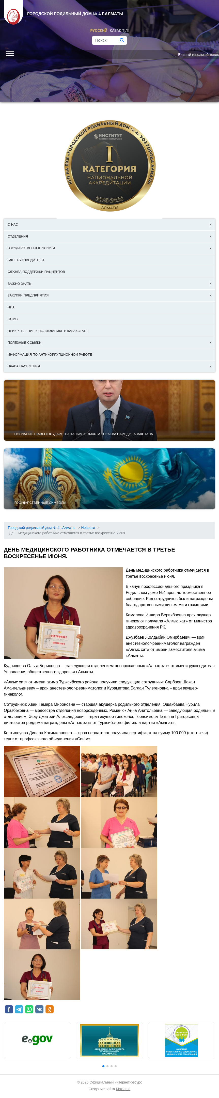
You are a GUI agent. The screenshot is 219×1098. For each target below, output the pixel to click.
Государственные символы (40, 503)
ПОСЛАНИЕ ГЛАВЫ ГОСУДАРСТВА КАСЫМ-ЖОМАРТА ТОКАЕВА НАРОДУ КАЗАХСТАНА (83, 434)
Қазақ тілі (119, 30)
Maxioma (123, 1089)
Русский (98, 30)
